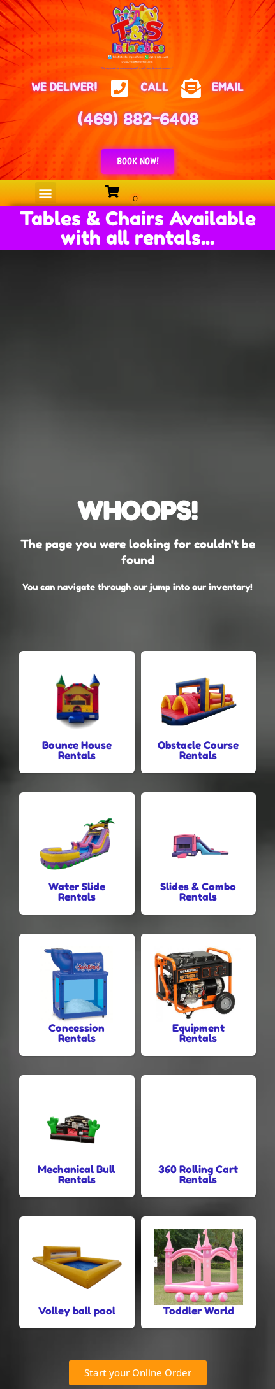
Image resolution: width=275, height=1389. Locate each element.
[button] (45, 192)
